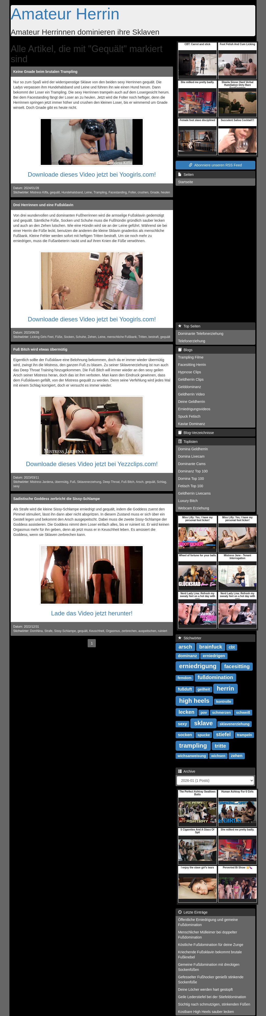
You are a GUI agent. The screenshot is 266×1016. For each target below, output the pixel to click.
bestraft (154, 337)
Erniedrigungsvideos (194, 409)
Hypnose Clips (189, 372)
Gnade (154, 192)
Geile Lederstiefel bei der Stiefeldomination (212, 997)
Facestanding (118, 192)
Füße (58, 337)
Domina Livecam (191, 456)
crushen (143, 192)
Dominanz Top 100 (193, 471)
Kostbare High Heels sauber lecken (206, 1012)
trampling (193, 745)
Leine (88, 192)
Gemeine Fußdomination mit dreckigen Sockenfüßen (209, 967)
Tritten (142, 337)
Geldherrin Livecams (194, 493)
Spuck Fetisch (189, 416)
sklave (203, 723)
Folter (132, 192)
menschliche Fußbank (122, 337)
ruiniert (162, 631)
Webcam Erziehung (193, 508)
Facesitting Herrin (192, 365)
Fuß (72, 482)
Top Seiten (189, 326)
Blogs (185, 350)
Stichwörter (190, 638)
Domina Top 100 (191, 479)
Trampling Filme (191, 357)
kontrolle (223, 702)
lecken (186, 712)
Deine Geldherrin (191, 402)
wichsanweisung (192, 756)
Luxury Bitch (188, 501)
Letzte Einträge (193, 912)
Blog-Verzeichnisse (196, 433)
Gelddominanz (189, 387)
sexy (16, 486)
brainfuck (210, 647)
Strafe (48, 631)
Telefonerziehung (191, 341)
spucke (203, 735)
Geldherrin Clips (191, 379)
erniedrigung (198, 666)
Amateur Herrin (65, 14)
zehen (236, 756)
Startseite (185, 182)
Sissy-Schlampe (65, 631)
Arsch (139, 482)
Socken (69, 337)
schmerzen (221, 712)
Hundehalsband (72, 192)
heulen (165, 192)
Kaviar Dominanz (191, 424)
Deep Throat (111, 482)
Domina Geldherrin (193, 449)
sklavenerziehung (235, 724)
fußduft (185, 689)
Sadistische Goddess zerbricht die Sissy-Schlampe (56, 499)
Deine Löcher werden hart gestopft (205, 989)
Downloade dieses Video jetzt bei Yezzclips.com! (92, 463)
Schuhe (81, 337)
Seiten (186, 175)
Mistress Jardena (41, 482)
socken (185, 735)
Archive (186, 771)
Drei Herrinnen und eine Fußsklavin (43, 205)
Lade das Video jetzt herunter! (91, 613)
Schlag (161, 482)
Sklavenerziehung (89, 482)
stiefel (223, 734)
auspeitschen (147, 631)
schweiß (243, 712)
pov (204, 712)
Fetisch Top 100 (190, 486)
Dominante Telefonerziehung (200, 334)
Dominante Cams (192, 464)
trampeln (244, 735)
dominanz (187, 656)
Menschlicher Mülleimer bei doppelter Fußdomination (207, 934)
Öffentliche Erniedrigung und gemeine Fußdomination (208, 922)
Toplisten (188, 442)
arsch (185, 647)
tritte (220, 746)
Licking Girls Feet (42, 337)
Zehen (92, 337)
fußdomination (215, 677)
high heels (194, 700)
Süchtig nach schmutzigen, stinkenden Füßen (214, 1004)
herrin (225, 688)
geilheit (203, 689)
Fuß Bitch (127, 482)
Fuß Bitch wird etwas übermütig (40, 349)
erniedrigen (214, 656)
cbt (232, 647)
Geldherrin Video (191, 394)
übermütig (61, 482)
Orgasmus (113, 631)
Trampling (100, 192)
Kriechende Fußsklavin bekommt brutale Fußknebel (210, 954)
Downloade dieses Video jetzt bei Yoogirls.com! (92, 174)
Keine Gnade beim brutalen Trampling (45, 72)
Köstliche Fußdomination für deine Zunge (210, 945)
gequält (55, 192)
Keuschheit (96, 631)
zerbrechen (129, 631)
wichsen (218, 756)
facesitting (237, 666)
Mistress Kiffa (39, 192)
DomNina (36, 631)
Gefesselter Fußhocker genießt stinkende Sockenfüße (211, 979)
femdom (184, 678)
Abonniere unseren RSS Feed (215, 165)
